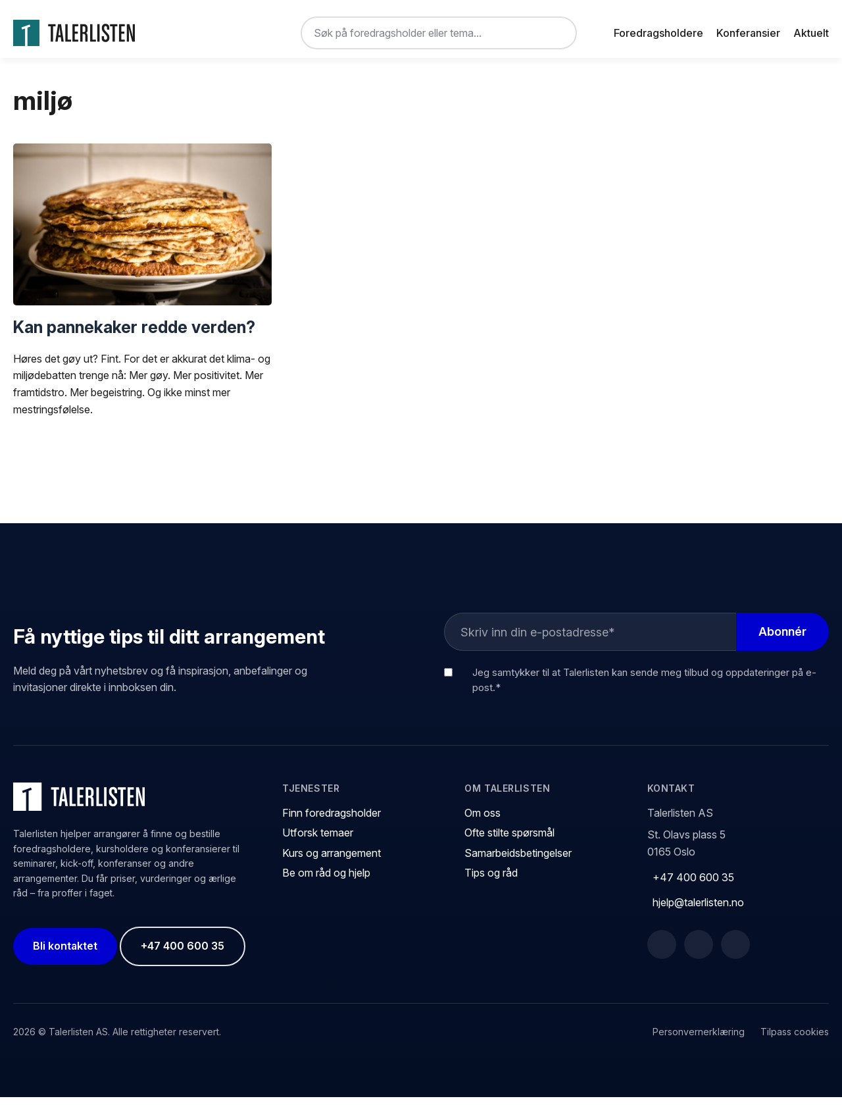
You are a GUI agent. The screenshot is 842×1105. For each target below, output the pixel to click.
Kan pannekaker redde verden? (134, 334)
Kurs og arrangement (331, 860)
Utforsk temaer (317, 840)
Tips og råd (491, 880)
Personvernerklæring (699, 1039)
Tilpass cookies (794, 1039)
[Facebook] (661, 952)
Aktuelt (811, 32)
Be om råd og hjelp (326, 880)
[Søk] (556, 33)
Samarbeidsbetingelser (518, 860)
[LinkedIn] (698, 952)
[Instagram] (735, 952)
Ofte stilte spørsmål (509, 840)
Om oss (482, 820)
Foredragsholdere (658, 32)
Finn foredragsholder (331, 820)
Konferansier (748, 32)
